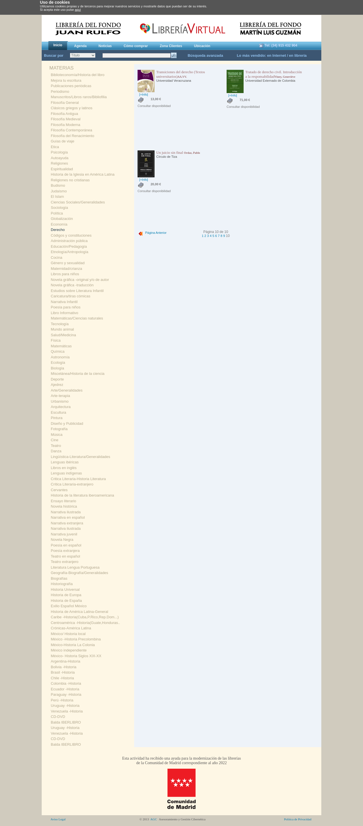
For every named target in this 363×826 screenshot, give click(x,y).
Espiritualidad (62, 169)
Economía (59, 224)
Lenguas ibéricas (65, 462)
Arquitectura (61, 407)
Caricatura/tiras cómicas (70, 296)
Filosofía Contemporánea (71, 130)
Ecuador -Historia (65, 689)
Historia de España (66, 600)
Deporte (57, 379)
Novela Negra (62, 539)
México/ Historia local (68, 634)
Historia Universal (65, 589)
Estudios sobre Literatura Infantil (77, 291)
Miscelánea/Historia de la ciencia (77, 373)
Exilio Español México (68, 606)
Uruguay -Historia (65, 705)
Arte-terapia (60, 396)
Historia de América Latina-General (79, 611)
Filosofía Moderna (65, 125)
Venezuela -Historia (67, 711)
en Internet (276, 55)
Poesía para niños (66, 307)
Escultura (58, 412)
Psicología (59, 152)
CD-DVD (58, 716)
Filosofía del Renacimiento (72, 136)
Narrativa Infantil (64, 302)
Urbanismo (60, 401)
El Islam (57, 196)
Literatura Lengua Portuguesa (75, 567)
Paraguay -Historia (66, 694)
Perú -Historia (62, 700)
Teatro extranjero (65, 562)
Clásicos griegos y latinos (71, 108)
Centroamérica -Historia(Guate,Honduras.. (85, 623)
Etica (55, 147)
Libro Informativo (64, 313)
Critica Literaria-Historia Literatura (78, 479)
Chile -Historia (62, 678)
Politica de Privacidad (297, 819)
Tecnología (60, 324)
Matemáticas (61, 346)
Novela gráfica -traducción (72, 285)
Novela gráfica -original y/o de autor (80, 280)
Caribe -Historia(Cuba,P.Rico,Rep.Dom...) (85, 617)
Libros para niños (65, 274)
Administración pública (69, 241)
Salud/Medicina (63, 335)
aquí (78, 9)
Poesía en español (66, 545)
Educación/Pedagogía (69, 246)
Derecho (58, 230)
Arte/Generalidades (67, 390)
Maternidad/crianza (66, 268)
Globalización (62, 219)
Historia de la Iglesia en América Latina (83, 174)
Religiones (59, 163)
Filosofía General (65, 102)
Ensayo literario (63, 501)
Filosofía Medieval (66, 119)
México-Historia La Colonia (73, 645)
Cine (54, 440)
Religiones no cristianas (70, 180)
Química (57, 351)
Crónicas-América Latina (71, 628)
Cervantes (59, 490)
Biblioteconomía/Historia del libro (77, 75)
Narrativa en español (68, 517)
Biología (57, 368)
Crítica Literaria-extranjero (72, 484)
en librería (298, 55)
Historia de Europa (66, 595)
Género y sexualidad (68, 263)
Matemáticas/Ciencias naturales (77, 318)
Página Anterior (152, 232)
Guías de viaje (62, 141)
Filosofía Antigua (64, 114)
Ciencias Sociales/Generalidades (78, 202)
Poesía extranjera (65, 550)
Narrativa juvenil (64, 534)
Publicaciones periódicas (71, 86)
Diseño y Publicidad (67, 423)
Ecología (58, 362)
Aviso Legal (58, 819)
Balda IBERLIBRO (66, 722)
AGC (154, 819)
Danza (56, 451)
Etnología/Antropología (69, 252)
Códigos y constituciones (71, 235)
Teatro (56, 446)
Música (56, 434)
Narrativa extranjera (67, 523)
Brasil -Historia (63, 672)
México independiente (68, 650)
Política (57, 213)
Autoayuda (59, 158)
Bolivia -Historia (63, 667)
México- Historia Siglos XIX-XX (76, 656)
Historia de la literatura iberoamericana (82, 495)
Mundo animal (62, 329)
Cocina (56, 257)
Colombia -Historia (66, 683)
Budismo (58, 185)
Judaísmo (59, 191)
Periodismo (60, 91)
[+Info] (143, 94)
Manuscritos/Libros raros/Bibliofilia (79, 97)
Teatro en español (65, 556)
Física (56, 340)
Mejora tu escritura (66, 80)
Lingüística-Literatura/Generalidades (80, 457)
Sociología (59, 207)
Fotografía (59, 429)
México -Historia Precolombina (76, 639)
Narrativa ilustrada (66, 512)
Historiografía (62, 584)
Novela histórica (64, 506)
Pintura (56, 418)
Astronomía (60, 357)
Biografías (59, 578)
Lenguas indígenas (66, 473)
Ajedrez (57, 384)
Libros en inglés (64, 468)
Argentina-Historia (65, 661)
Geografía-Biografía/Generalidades (79, 573)
